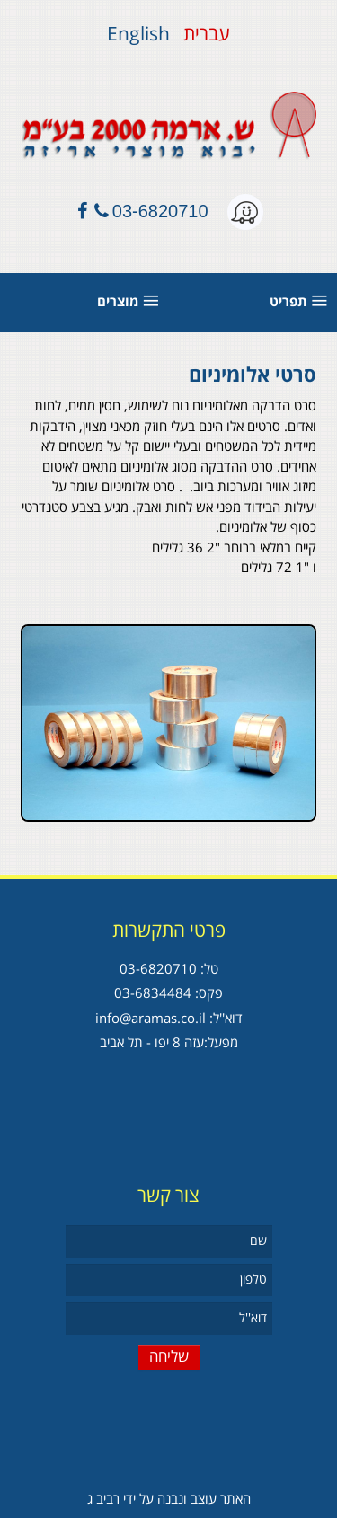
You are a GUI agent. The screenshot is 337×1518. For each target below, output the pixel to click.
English (138, 34)
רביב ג (103, 1499)
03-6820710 (160, 211)
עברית (204, 34)
